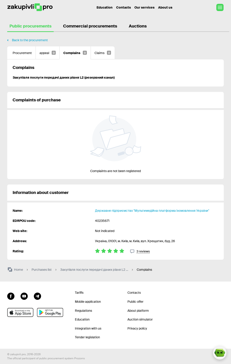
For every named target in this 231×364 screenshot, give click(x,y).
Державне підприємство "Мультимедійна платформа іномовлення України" (152, 211)
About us (165, 7)
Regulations (83, 311)
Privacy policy (137, 328)
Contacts (123, 7)
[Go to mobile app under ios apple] (20, 312)
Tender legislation (87, 337)
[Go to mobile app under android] (50, 312)
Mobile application (88, 302)
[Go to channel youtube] (24, 295)
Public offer (135, 302)
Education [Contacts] (105, 7)
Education (82, 319)
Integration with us (88, 328)
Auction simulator (140, 319)
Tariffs (79, 293)
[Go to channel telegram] (37, 295)
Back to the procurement (30, 40)
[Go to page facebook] (10, 295)
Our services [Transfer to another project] (144, 7)
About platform (138, 311)
